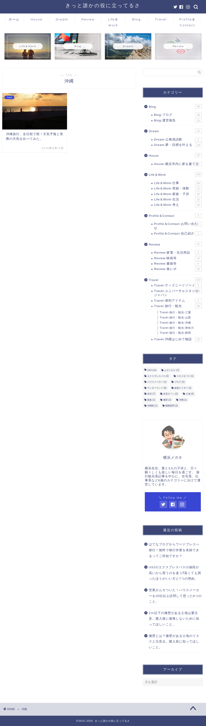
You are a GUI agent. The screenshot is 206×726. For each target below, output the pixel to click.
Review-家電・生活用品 (178, 252)
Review (88, 19)
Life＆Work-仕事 (178, 183)
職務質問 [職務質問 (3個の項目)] (171, 405)
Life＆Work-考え (178, 205)
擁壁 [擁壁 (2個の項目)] (167, 400)
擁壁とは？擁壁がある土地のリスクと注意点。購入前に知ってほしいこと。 (174, 641)
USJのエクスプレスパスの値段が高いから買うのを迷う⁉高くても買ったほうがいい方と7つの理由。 (175, 573)
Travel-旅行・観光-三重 (175, 312)
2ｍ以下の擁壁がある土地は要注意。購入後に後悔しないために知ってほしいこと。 (174, 618)
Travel (161, 19)
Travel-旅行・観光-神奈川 (177, 327)
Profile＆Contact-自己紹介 (178, 233)
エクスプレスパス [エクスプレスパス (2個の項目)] (158, 376)
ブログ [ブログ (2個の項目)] (179, 382)
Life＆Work (113, 20)
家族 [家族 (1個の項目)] (151, 400)
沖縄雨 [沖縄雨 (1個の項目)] (152, 405)
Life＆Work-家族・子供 (178, 194)
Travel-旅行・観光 (178, 306)
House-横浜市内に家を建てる (178, 164)
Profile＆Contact (187, 20)
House (36, 19)
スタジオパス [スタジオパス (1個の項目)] (185, 376)
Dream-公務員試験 (178, 139)
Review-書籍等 (178, 263)
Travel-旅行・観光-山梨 (175, 317)
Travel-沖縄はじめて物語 (178, 339)
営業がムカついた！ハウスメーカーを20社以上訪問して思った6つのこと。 (175, 595)
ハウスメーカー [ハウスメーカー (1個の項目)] (157, 382)
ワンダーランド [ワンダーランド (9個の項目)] (157, 388)
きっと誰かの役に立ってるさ (103, 5)
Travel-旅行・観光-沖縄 (175, 322)
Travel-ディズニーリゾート (178, 285)
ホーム (14, 19)
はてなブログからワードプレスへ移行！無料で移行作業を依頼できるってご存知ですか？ (174, 550)
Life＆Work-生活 (178, 199)
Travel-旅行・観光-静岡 (175, 332)
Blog (136, 19)
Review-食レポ (178, 269)
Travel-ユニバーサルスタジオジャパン (178, 293)
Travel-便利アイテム (178, 300)
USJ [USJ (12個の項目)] (151, 370)
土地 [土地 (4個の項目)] (190, 394)
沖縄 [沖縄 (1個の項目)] (183, 400)
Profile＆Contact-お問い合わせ (178, 226)
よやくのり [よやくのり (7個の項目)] (171, 370)
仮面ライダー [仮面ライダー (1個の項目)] (182, 388)
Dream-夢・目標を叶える (178, 145)
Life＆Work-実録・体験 (178, 188)
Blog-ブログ (178, 115)
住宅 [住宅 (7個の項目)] (151, 394)
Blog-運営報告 (178, 120)
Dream (62, 19)
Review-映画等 (178, 258)
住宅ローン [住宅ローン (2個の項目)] (170, 394)
